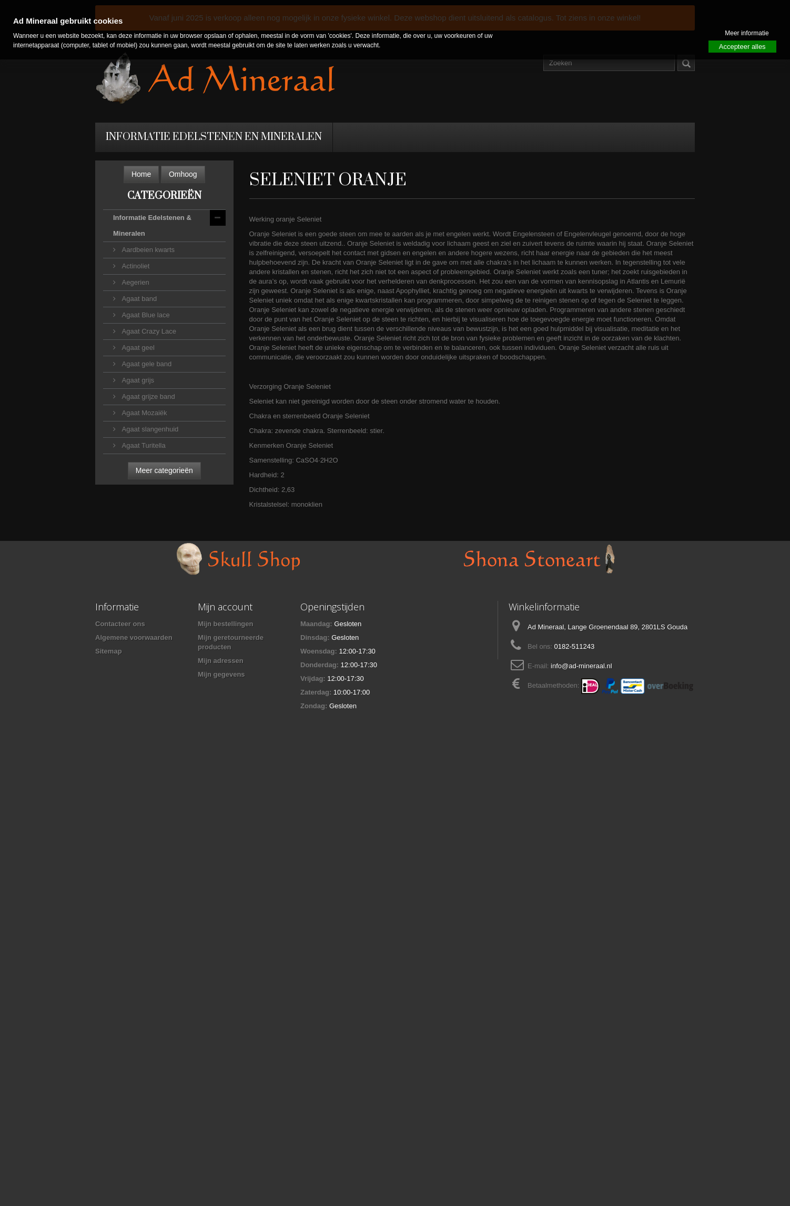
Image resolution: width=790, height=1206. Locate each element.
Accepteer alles (742, 47)
